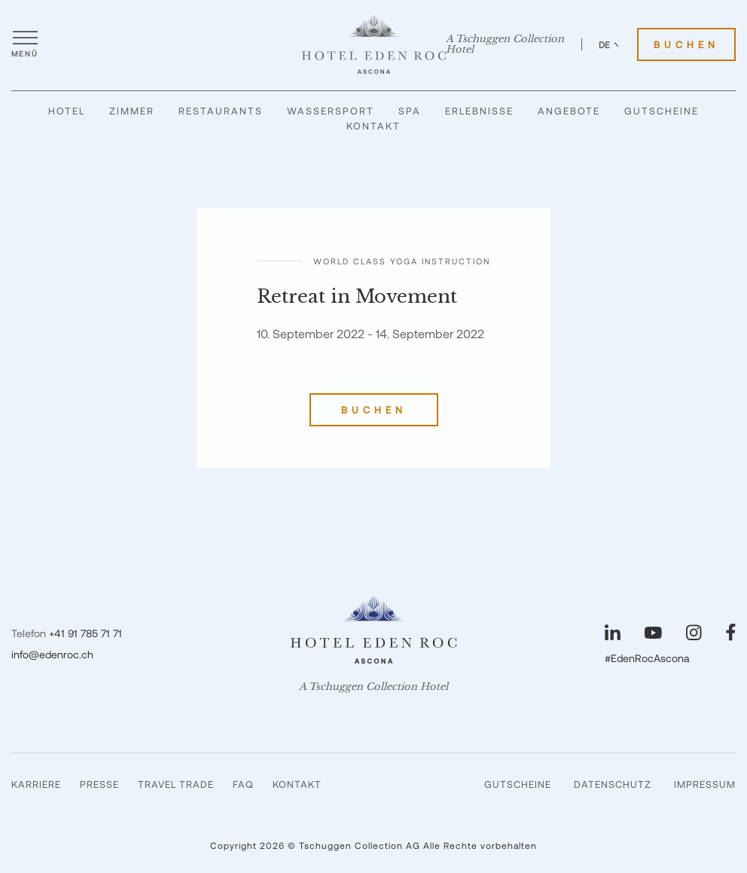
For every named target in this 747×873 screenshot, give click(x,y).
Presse (99, 784)
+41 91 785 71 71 (85, 633)
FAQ (243, 784)
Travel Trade (176, 784)
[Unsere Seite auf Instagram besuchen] (694, 632)
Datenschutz (612, 784)
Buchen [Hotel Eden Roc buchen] (686, 44)
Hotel (66, 111)
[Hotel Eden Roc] (374, 44)
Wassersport (330, 111)
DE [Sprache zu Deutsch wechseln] (611, 44)
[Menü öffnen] (24, 44)
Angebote (569, 111)
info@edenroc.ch (52, 654)
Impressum (705, 784)
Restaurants (220, 111)
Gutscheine (661, 111)
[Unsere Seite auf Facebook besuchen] (731, 632)
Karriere (36, 784)
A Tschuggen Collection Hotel (505, 44)
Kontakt (373, 126)
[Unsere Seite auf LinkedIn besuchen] (612, 632)
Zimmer (131, 111)
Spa (409, 111)
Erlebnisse (479, 111)
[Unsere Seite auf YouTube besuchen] (653, 633)
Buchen (374, 410)
